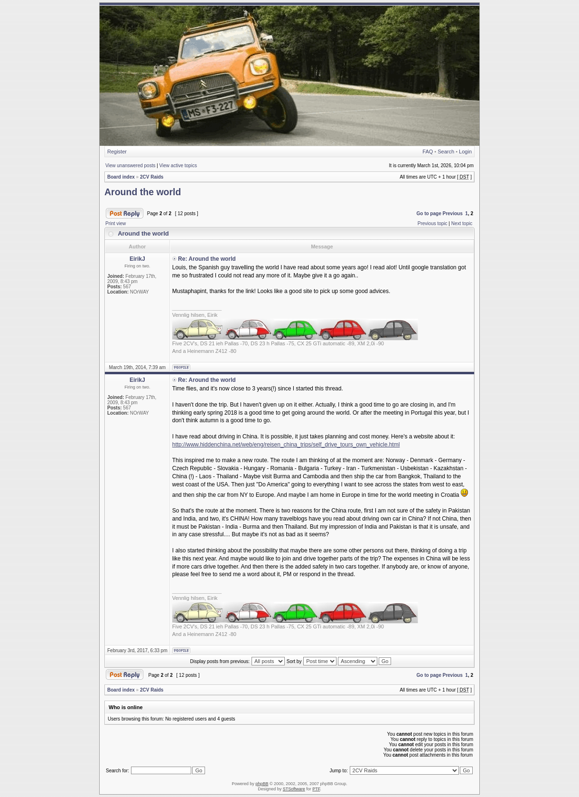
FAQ (427, 151)
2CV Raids (151, 177)
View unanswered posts (130, 165)
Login (465, 151)
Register (117, 151)
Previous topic (433, 223)
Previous (453, 213)
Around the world (142, 192)
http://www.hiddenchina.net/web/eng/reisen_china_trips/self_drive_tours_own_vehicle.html (286, 444)
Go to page (428, 213)
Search (446, 151)
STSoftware (294, 789)
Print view (115, 223)
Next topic (461, 223)
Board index (121, 177)
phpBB (261, 783)
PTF (316, 789)
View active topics (178, 165)
